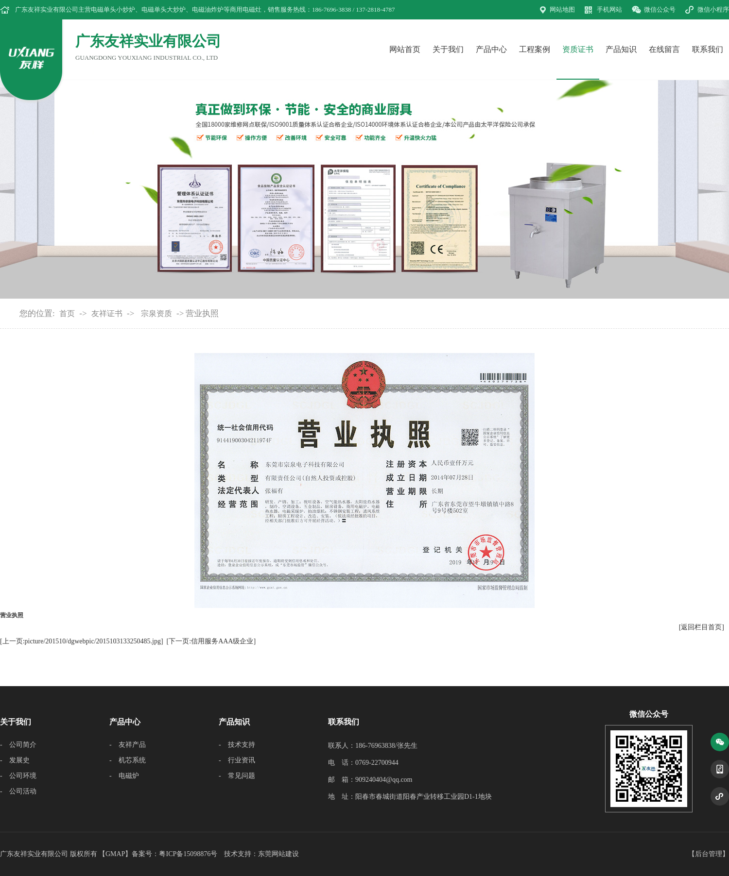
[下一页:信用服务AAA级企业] (211, 641)
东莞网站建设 (278, 854)
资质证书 (577, 49)
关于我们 (448, 49)
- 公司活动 (18, 791)
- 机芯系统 (127, 760)
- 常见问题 (237, 775)
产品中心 (491, 49)
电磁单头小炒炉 (113, 9)
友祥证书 (106, 313)
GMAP (115, 854)
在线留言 (664, 49)
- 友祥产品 (127, 744)
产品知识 (621, 49)
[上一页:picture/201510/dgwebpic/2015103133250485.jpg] (81, 641)
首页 (67, 313)
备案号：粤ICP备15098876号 (174, 854)
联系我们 (707, 49)
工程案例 (534, 49)
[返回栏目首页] (701, 627)
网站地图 (562, 9)
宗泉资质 (156, 313)
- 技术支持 (237, 744)
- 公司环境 (18, 775)
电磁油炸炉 (208, 9)
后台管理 (708, 854)
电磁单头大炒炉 (163, 9)
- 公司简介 (18, 744)
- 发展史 (15, 760)
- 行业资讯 (237, 760)
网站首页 (404, 49)
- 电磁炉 (124, 775)
